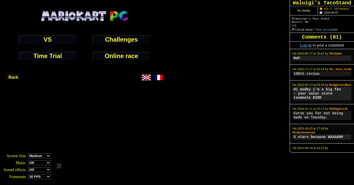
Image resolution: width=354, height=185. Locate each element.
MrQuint (335, 53)
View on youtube (326, 29)
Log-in (305, 45)
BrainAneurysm (304, 132)
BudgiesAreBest (340, 85)
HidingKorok (338, 108)
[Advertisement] (139, 166)
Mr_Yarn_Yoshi (340, 69)
